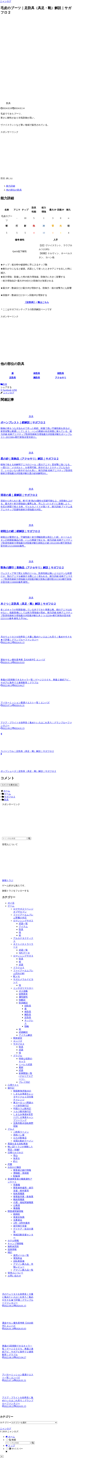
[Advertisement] (37, 153)
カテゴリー (5, 1422)
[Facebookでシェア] (7, 390)
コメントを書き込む (10, 785)
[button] (29, 838)
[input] (14, 838)
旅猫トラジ (7, 880)
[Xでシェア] (1, 390)
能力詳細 (10, 186)
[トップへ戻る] (1, 1456)
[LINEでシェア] (14, 390)
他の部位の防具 (14, 190)
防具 (4, 384)
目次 (3, 178)
